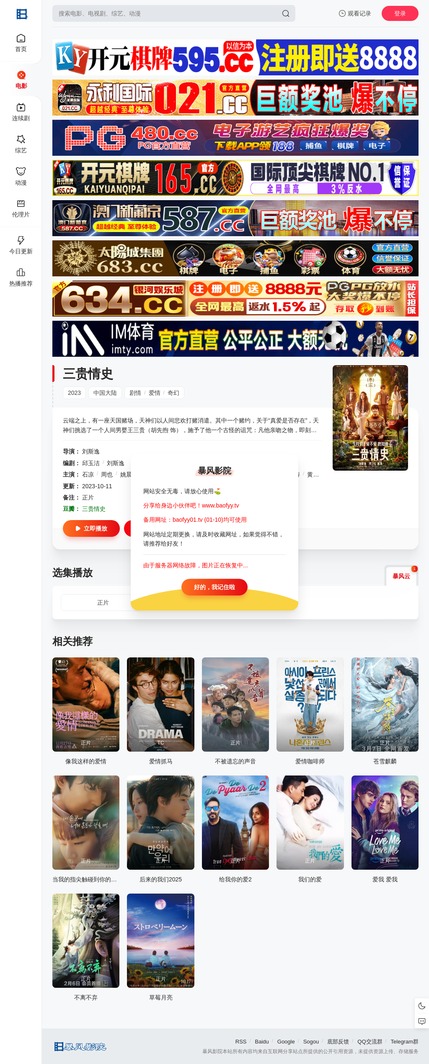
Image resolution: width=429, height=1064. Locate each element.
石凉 (88, 474)
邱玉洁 (91, 463)
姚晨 (126, 474)
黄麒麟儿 (319, 474)
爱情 (154, 392)
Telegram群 (405, 1041)
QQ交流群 (369, 1041)
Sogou (311, 1041)
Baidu (262, 1041)
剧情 (135, 392)
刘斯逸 (91, 451)
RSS (241, 1041)
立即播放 (91, 528)
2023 (74, 392)
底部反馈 (338, 1041)
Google (286, 1041)
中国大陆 (105, 392)
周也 (107, 474)
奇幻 (173, 392)
